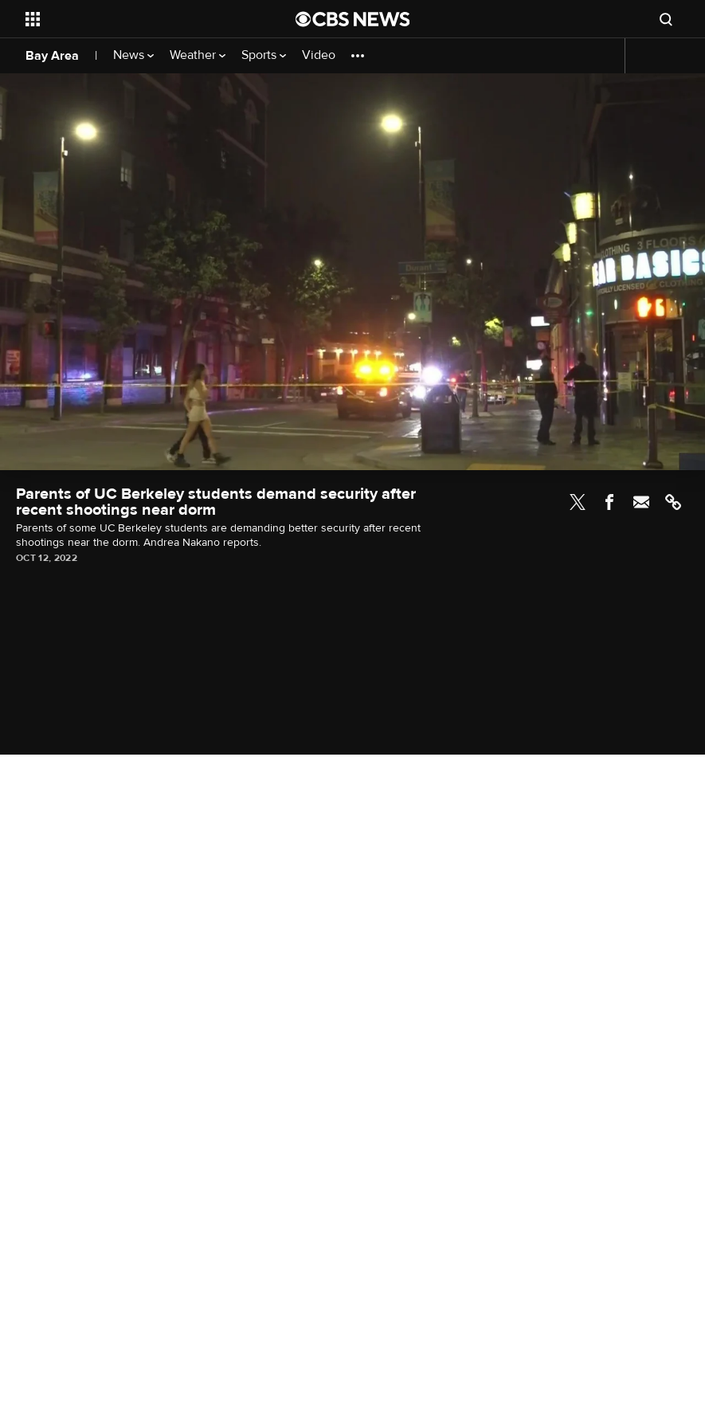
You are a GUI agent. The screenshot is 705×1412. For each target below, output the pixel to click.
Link (673, 502)
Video (318, 55)
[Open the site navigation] (134, 19)
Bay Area (52, 56)
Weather (197, 55)
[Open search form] (666, 19)
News (133, 55)
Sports (263, 55)
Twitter (578, 502)
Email (641, 502)
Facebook (609, 502)
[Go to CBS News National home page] (353, 19)
